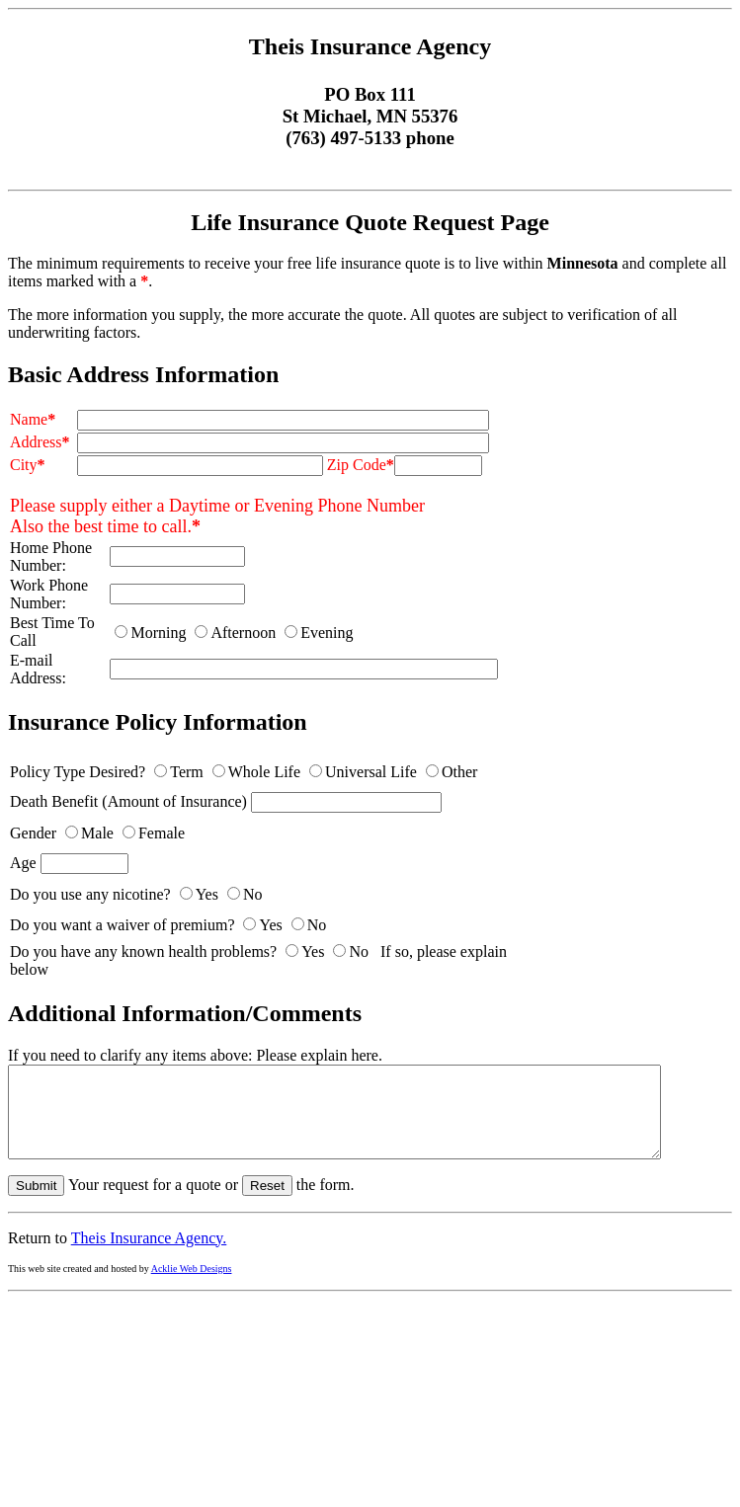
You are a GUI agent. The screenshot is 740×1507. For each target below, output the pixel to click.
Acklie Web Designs (191, 1286)
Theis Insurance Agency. (149, 1255)
